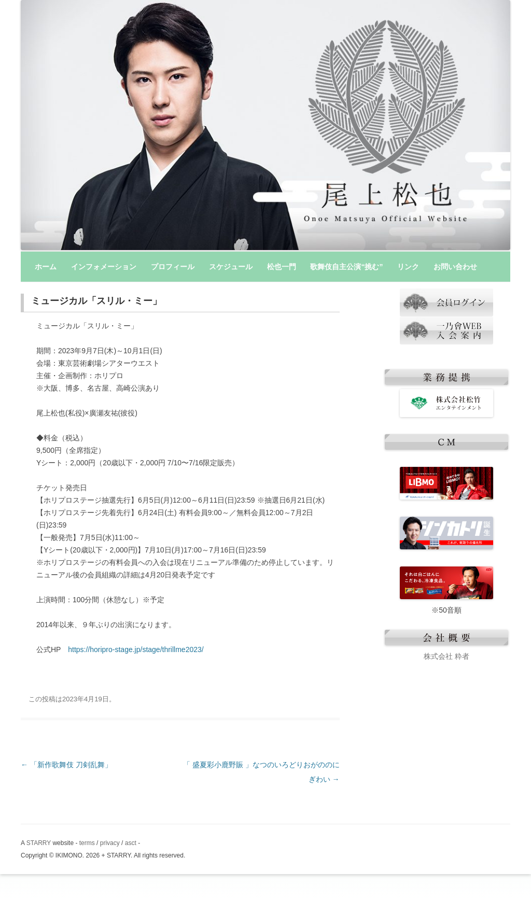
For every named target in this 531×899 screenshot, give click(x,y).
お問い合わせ (455, 266)
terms (87, 843)
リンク (408, 266)
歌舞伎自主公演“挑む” (346, 266)
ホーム (46, 266)
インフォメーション (103, 266)
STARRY (38, 843)
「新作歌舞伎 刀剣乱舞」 (66, 764)
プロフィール (172, 266)
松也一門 (281, 266)
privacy (110, 843)
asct (130, 843)
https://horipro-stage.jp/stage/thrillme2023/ (135, 649)
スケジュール (231, 266)
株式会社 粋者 (446, 656)
